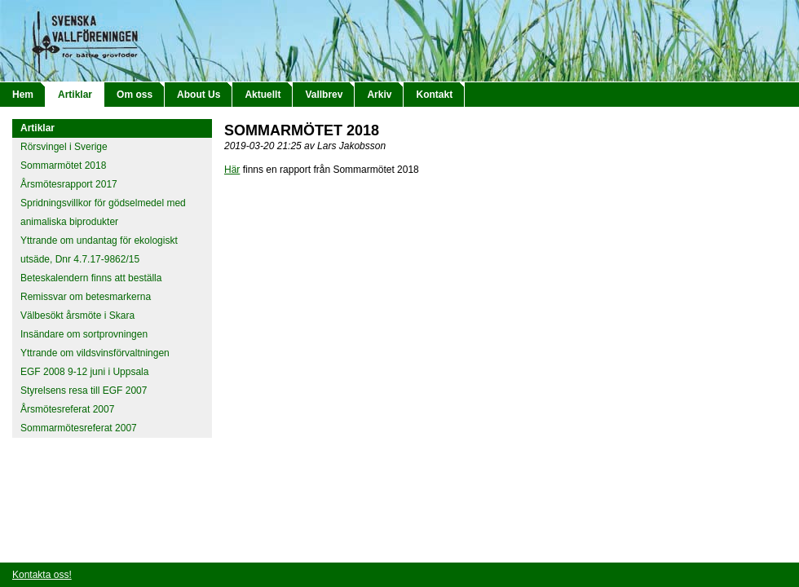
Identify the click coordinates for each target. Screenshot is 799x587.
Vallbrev (323, 94)
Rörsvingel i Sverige (64, 146)
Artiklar (75, 94)
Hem (22, 94)
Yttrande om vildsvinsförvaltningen (95, 353)
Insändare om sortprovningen (84, 334)
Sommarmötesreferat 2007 (78, 428)
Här (232, 169)
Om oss (134, 94)
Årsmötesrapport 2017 (68, 184)
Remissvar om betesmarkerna (85, 296)
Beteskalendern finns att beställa (90, 278)
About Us (198, 94)
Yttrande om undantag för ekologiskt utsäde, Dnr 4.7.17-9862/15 (99, 250)
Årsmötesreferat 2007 (67, 409)
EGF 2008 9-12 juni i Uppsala (84, 371)
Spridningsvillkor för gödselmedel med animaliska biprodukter (103, 212)
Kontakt (434, 94)
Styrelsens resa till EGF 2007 (83, 390)
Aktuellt (262, 94)
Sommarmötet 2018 (63, 165)
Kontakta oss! (42, 574)
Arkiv (379, 94)
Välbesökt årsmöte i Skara (77, 315)
